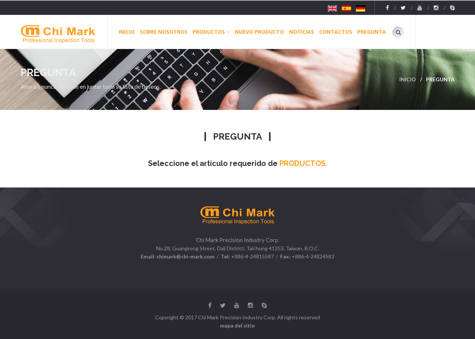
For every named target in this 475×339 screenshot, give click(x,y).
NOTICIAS (301, 31)
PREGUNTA (371, 31)
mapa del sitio (237, 325)
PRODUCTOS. (302, 163)
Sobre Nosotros (163, 31)
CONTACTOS (335, 31)
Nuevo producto (259, 31)
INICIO (127, 31)
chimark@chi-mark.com (184, 256)
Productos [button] (211, 31)
